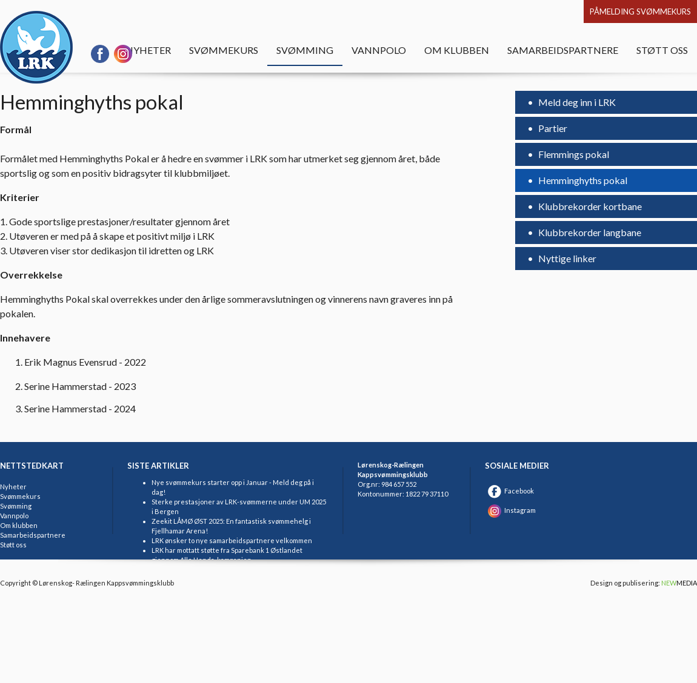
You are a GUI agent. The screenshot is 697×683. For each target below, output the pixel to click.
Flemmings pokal (572, 154)
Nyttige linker (566, 258)
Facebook (509, 491)
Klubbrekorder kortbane (589, 206)
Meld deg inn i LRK (576, 102)
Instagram (510, 510)
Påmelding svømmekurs (640, 11)
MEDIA (679, 583)
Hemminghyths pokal (581, 180)
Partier (551, 128)
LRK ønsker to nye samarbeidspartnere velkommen (232, 540)
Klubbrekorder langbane (588, 232)
